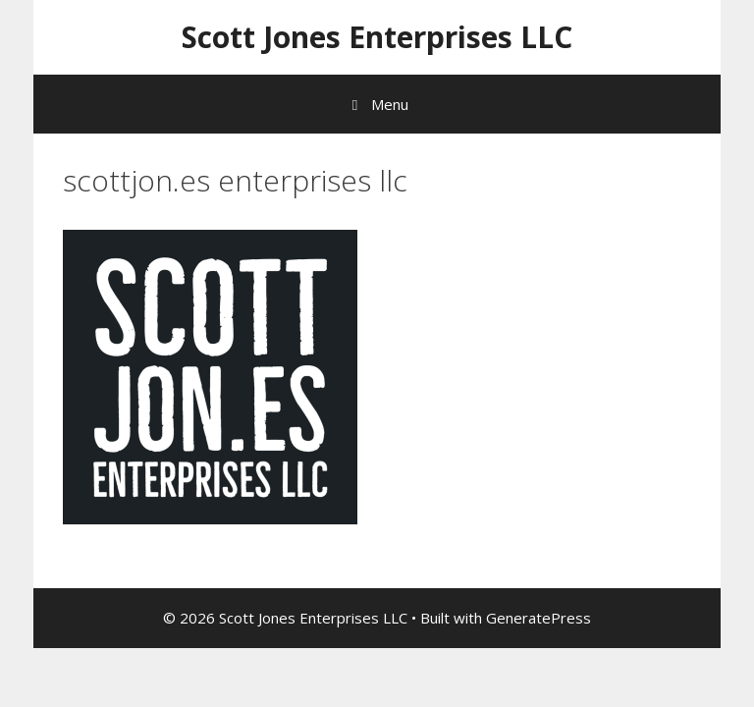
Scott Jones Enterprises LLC (377, 37)
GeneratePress (538, 617)
